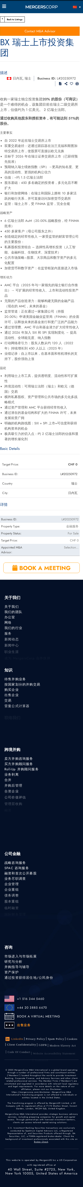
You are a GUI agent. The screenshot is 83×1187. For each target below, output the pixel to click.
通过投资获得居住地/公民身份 (28, 978)
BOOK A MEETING (41, 568)
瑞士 (28, 78)
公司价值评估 (15, 799)
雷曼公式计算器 (16, 707)
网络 (8, 623)
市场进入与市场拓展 (20, 956)
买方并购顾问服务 (18, 764)
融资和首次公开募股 (20, 873)
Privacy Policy (35, 1038)
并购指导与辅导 (16, 967)
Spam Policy (56, 1038)
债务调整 (11, 897)
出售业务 (24, 1025)
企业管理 (11, 884)
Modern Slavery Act (63, 1047)
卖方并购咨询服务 (18, 758)
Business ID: (46, 78)
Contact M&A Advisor (40, 31)
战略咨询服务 (15, 863)
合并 (8, 780)
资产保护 (11, 972)
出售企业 (11, 695)
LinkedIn (14, 1039)
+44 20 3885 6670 (32, 1007)
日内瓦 (18, 78)
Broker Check (41, 1141)
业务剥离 (11, 775)
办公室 (9, 617)
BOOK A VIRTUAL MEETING (38, 1016)
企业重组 (11, 890)
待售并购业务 (15, 679)
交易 (8, 701)
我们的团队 (13, 612)
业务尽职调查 (15, 879)
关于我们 (11, 606)
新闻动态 (11, 641)
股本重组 (11, 903)
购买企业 (11, 690)
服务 (8, 634)
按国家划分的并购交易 (22, 684)
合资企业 (11, 793)
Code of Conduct (19, 1054)
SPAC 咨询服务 (16, 868)
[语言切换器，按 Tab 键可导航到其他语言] (71, 6)
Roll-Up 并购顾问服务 (21, 769)
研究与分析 (13, 961)
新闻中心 (11, 647)
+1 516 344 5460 (30, 999)
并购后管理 (13, 786)
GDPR (43, 1046)
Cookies (72, 1039)
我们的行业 (13, 628)
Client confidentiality (21, 1045)
